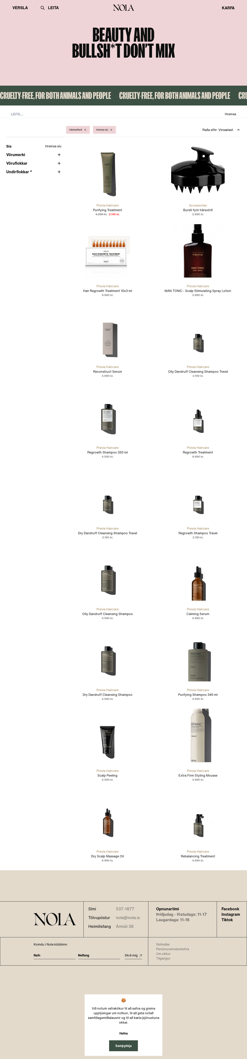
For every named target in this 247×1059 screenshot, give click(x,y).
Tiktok (227, 920)
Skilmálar (160, 944)
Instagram (231, 914)
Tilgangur (160, 958)
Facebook (230, 909)
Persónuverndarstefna (170, 949)
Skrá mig (133, 955)
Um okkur (161, 953)
